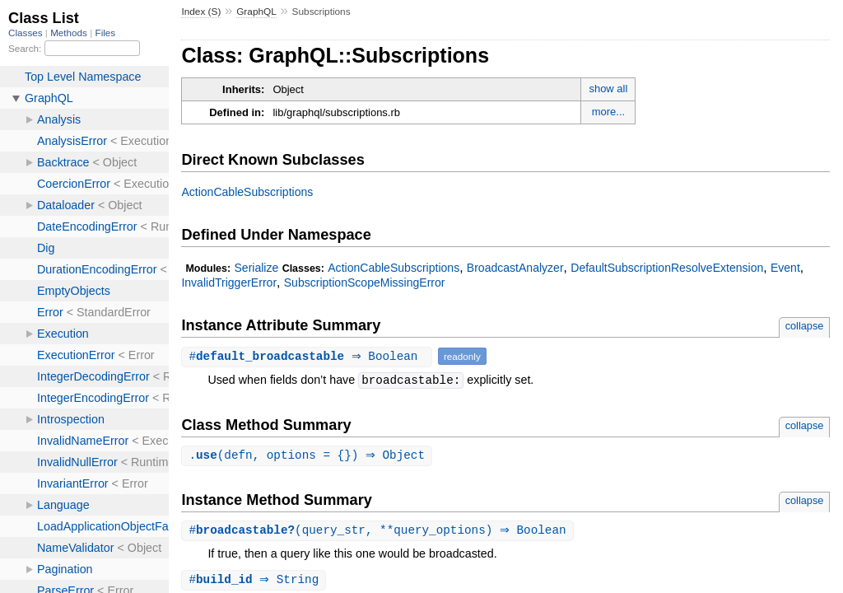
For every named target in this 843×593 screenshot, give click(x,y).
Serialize (256, 267)
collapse (804, 326)
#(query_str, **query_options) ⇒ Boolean (379, 531)
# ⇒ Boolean (309, 356)
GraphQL (256, 11)
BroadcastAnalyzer (515, 267)
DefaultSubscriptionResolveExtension (667, 267)
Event (785, 267)
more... (608, 111)
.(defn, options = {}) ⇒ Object (309, 456)
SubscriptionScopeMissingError (364, 282)
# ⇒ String (256, 582)
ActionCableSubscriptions (247, 191)
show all (608, 88)
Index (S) (201, 11)
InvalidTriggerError (229, 282)
